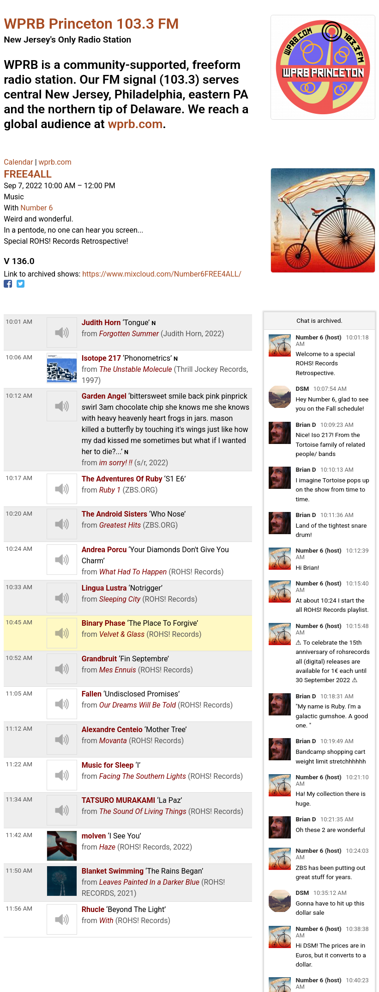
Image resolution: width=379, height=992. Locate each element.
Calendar (18, 162)
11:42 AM (19, 834)
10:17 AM (19, 477)
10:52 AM (19, 657)
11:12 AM (19, 728)
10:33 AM (19, 587)
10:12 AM (19, 395)
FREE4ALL (28, 174)
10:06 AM (19, 357)
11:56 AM (19, 908)
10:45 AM (19, 622)
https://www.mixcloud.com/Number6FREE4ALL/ (161, 274)
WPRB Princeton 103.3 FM (91, 23)
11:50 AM (19, 870)
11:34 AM (19, 799)
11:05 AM (19, 693)
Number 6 (36, 207)
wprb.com (135, 124)
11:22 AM (19, 764)
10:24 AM (19, 548)
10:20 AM (19, 513)
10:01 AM (19, 321)
